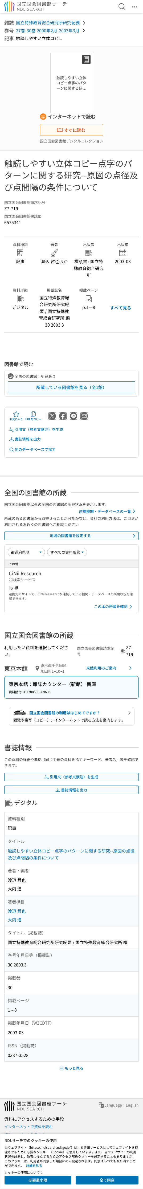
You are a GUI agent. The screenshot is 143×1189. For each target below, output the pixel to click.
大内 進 (15, 919)
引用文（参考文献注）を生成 (36, 429)
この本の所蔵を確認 (114, 607)
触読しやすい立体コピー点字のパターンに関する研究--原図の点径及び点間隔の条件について (71, 854)
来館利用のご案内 (110, 668)
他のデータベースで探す (32, 449)
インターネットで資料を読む (28, 1126)
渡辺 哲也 (17, 911)
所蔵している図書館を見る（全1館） (71, 387)
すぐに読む (71, 130)
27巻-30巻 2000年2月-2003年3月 (47, 30)
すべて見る (120, 307)
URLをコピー (33, 416)
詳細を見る (34, 1165)
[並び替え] (26, 552)
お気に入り (16, 416)
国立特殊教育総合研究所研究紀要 (48, 22)
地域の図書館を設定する (93, 536)
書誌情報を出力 (25, 439)
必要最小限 (37, 1180)
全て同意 (107, 1180)
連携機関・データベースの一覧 (108, 511)
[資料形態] (67, 552)
